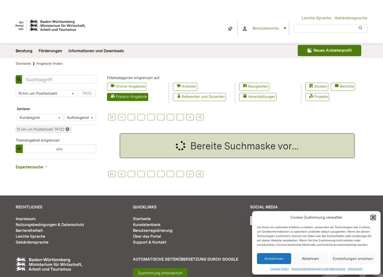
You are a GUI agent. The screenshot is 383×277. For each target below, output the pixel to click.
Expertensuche (32, 166)
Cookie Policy (279, 268)
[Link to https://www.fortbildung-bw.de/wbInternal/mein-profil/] (245, 29)
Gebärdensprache (351, 18)
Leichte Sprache (316, 18)
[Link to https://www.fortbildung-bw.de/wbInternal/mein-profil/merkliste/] (230, 29)
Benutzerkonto (266, 28)
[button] (373, 217)
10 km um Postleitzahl (46, 93)
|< (111, 117)
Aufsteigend (81, 118)
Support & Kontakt (149, 242)
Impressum (355, 268)
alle (59, 149)
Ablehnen (310, 258)
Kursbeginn (41, 118)
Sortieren (23, 109)
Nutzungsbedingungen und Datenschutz (318, 268)
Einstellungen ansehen (353, 258)
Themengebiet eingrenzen (38, 140)
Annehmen (274, 258)
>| (199, 117)
